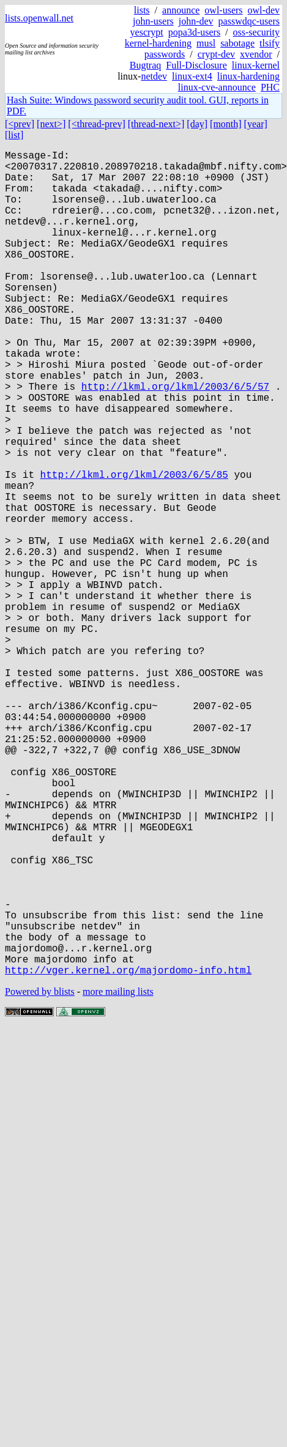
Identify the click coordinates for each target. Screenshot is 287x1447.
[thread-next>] (156, 124)
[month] (226, 124)
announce (180, 10)
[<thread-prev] (96, 124)
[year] (255, 124)
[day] (197, 124)
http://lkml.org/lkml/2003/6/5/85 (134, 547)
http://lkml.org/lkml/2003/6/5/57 (175, 440)
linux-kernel (256, 65)
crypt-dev (216, 54)
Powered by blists (40, 1175)
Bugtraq (146, 65)
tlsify (269, 43)
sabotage (237, 43)
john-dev (196, 21)
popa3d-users (194, 32)
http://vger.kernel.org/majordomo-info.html (128, 1153)
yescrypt (146, 32)
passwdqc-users (249, 21)
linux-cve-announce (217, 87)
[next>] (51, 124)
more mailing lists (118, 1175)
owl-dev (264, 10)
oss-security (256, 32)
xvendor (256, 54)
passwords (164, 54)
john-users (153, 21)
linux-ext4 (192, 76)
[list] (14, 135)
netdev (154, 76)
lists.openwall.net (39, 18)
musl (205, 43)
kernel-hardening (158, 43)
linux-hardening (248, 76)
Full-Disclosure (196, 65)
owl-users (223, 10)
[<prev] (19, 124)
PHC (270, 87)
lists (142, 10)
